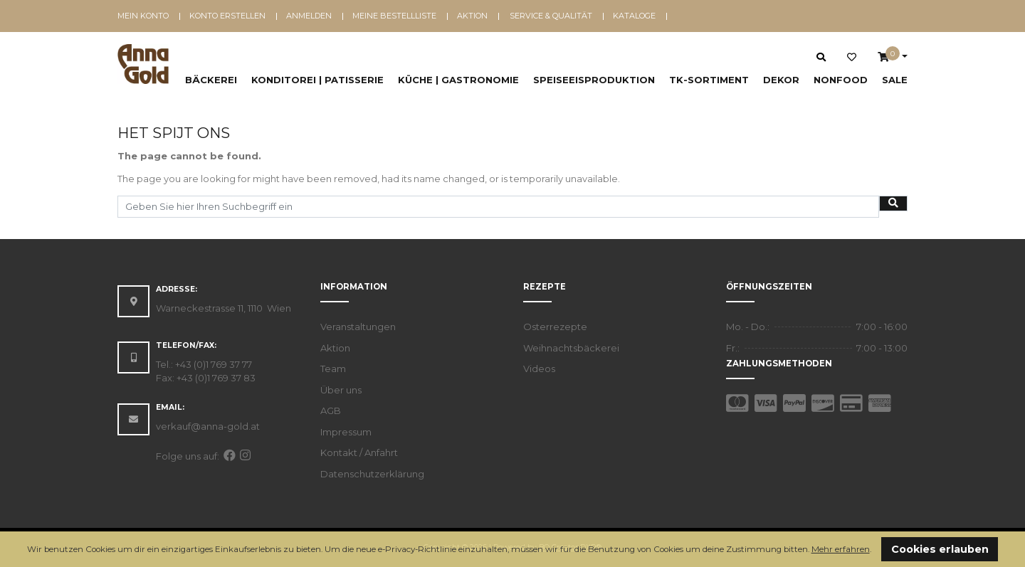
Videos (539, 368)
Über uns (341, 390)
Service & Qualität (551, 16)
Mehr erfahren (840, 549)
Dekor (781, 79)
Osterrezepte (555, 326)
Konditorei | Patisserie (317, 79)
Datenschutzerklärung (372, 473)
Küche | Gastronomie (458, 79)
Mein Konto (143, 16)
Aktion (472, 16)
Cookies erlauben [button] (940, 549)
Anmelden (309, 16)
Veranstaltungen (358, 326)
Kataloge (634, 16)
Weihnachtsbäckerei (571, 348)
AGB (330, 410)
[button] (875, 550)
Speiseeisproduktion (594, 79)
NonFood (841, 79)
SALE (895, 79)
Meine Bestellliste (394, 16)
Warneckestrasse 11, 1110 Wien (223, 308)
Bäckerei (211, 79)
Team (333, 368)
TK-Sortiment (709, 79)
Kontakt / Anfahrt (359, 452)
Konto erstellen (227, 16)
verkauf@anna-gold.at (208, 426)
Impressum (346, 432)
